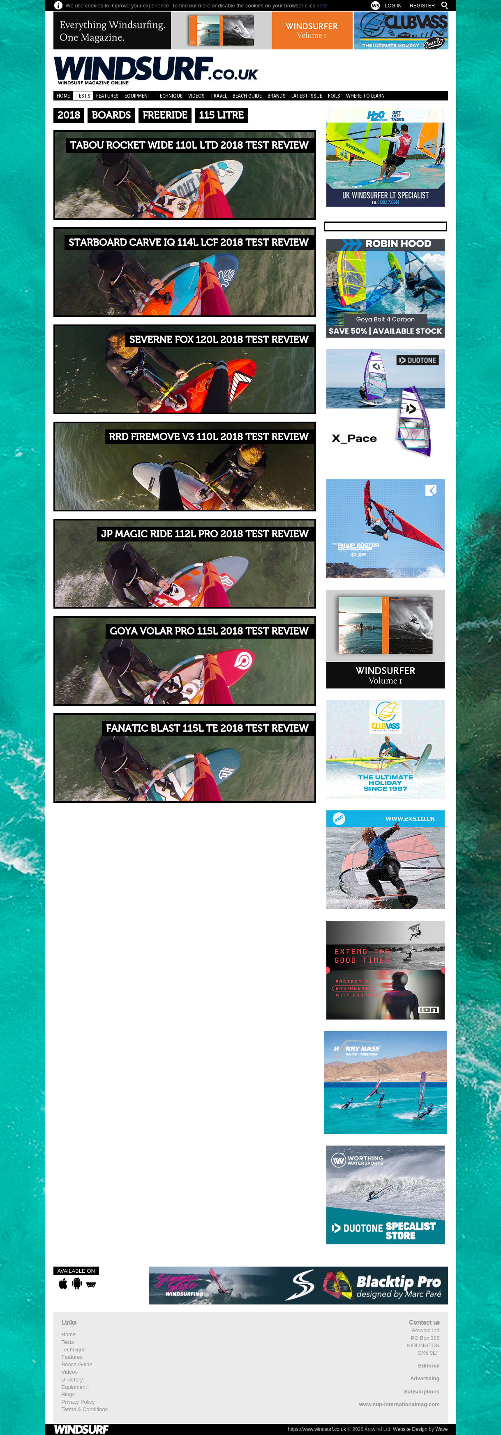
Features (107, 96)
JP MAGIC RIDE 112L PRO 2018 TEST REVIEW (204, 534)
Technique (169, 96)
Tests (83, 96)
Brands (277, 96)
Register (422, 6)
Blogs (68, 1394)
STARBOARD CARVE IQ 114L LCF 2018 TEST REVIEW (188, 242)
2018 (69, 115)
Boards (111, 115)
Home (63, 96)
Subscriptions (422, 1391)
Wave (441, 1429)
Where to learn (365, 96)
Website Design (410, 1429)
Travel (218, 96)
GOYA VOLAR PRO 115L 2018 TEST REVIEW (209, 631)
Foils (334, 96)
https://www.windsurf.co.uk (317, 1429)
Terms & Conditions (85, 1409)
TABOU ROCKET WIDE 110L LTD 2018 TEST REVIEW (189, 145)
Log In (393, 6)
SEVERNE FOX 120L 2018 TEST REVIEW (218, 339)
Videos (196, 96)
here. (322, 5)
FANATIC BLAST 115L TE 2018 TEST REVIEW (207, 728)
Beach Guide (247, 96)
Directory (72, 1380)
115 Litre (221, 115)
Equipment (138, 96)
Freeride (165, 115)
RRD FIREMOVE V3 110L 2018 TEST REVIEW (208, 437)
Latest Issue (306, 96)
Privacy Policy (78, 1402)
